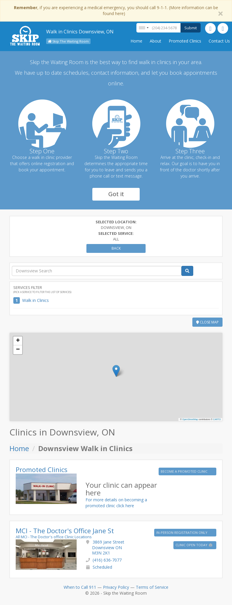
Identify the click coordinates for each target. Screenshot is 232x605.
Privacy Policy (116, 587)
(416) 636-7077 (107, 560)
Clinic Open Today (194, 545)
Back (116, 248)
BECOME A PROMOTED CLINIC (184, 471)
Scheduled (102, 567)
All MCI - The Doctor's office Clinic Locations (54, 536)
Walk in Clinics (35, 300)
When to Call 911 (80, 587)
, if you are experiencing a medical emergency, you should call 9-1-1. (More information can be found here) (116, 10)
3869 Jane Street (108, 547)
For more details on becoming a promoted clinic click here (116, 502)
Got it (116, 194)
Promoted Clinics (185, 41)
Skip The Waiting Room (68, 41)
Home (136, 41)
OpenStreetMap (190, 419)
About (155, 41)
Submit (190, 27)
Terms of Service (152, 587)
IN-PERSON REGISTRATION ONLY (182, 532)
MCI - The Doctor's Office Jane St (65, 530)
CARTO (217, 419)
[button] (116, 371)
